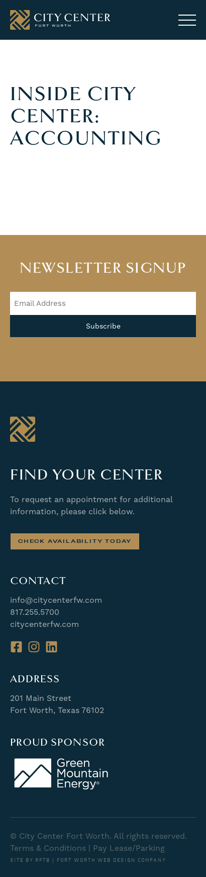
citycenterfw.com (44, 624)
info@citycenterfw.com (56, 600)
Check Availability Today (75, 541)
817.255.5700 (34, 612)
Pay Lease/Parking (129, 848)
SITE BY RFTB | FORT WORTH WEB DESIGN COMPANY (88, 860)
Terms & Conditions (48, 848)
